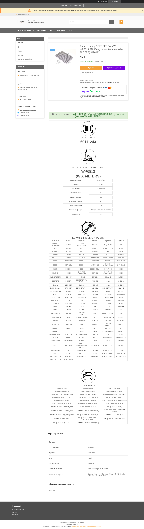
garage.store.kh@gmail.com (27, 110)
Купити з (114, 68)
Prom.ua (81, 522)
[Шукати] (111, 22)
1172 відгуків (103, 1)
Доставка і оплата (64, 30)
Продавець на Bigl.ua (72, 524)
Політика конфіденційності (93, 526)
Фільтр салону (60, 114)
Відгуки (20, 51)
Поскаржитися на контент (78, 526)
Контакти (15, 514)
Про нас (20, 55)
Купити (91, 68)
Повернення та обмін (45, 30)
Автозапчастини (24, 30)
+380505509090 (76, 5)
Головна (20, 43)
